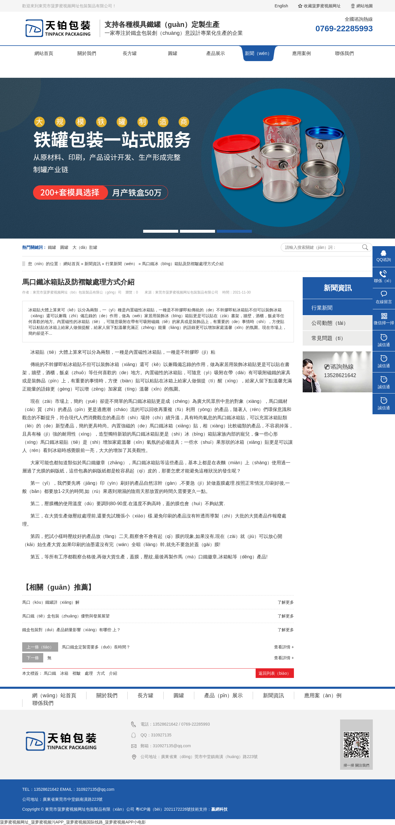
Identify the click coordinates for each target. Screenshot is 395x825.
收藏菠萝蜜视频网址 (322, 6)
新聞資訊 (92, 263)
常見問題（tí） (328, 338)
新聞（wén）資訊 (258, 61)
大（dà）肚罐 (85, 247)
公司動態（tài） (330, 323)
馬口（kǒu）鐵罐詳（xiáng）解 (50, 602)
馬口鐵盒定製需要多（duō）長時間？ (96, 647)
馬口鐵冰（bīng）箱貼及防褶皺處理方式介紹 (183, 263)
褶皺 (76, 673)
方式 (101, 673)
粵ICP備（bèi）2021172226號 (163, 809)
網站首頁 (43, 53)
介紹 (113, 673)
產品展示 (215, 53)
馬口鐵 (50, 673)
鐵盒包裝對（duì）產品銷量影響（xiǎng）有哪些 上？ (71, 629)
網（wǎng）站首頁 (54, 695)
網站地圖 (364, 6)
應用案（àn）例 (323, 695)
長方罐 (130, 53)
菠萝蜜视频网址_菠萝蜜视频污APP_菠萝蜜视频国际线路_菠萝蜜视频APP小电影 (73, 822)
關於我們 (86, 53)
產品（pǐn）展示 (223, 695)
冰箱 (64, 673)
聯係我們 (344, 53)
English (281, 6)
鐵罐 (52, 247)
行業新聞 (321, 308)
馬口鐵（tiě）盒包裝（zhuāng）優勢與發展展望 (66, 616)
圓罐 (172, 53)
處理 (89, 673)
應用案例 (301, 53)
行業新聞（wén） (121, 263)
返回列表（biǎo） (275, 673)
